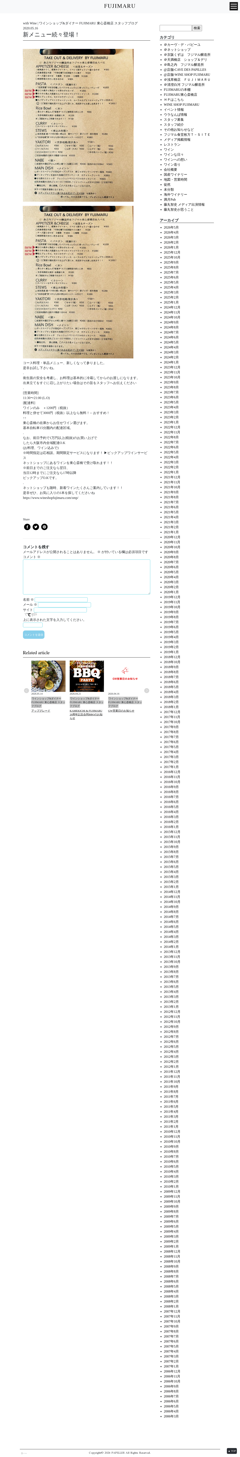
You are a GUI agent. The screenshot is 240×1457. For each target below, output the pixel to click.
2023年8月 (171, 387)
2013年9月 (171, 966)
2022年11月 (172, 432)
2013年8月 (171, 971)
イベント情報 (174, 109)
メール (30, 604)
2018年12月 (172, 657)
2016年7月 (171, 797)
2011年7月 (171, 1096)
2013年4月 (171, 991)
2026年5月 (171, 227)
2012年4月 (171, 1051)
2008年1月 (171, 1306)
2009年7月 (171, 1216)
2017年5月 (171, 747)
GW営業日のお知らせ (121, 710)
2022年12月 (172, 427)
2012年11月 (172, 1016)
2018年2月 (171, 702)
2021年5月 (171, 512)
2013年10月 (172, 961)
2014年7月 (171, 917)
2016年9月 (171, 787)
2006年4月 (171, 1411)
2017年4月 (171, 752)
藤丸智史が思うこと (179, 209)
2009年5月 (171, 1226)
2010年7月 (171, 1156)
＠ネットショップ (177, 49)
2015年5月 (171, 867)
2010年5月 (171, 1166)
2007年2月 (171, 1361)
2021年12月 (172, 477)
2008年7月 (171, 1276)
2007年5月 (171, 1346)
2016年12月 (172, 772)
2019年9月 (171, 612)
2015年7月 (171, 857)
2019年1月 (171, 652)
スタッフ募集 (174, 119)
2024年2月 (171, 357)
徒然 (167, 184)
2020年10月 (172, 547)
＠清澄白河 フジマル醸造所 (184, 84)
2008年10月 (172, 1261)
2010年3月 (171, 1176)
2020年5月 (171, 572)
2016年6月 (171, 802)
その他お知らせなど (179, 129)
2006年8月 (171, 1391)
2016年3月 (171, 817)
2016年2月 (171, 822)
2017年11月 (172, 717)
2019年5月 (171, 632)
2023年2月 (171, 417)
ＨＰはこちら (174, 99)
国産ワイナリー (175, 174)
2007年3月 (171, 1356)
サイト (28, 610)
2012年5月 (171, 1046)
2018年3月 (171, 697)
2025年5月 (171, 282)
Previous (26, 690)
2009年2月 (171, 1241)
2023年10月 (172, 377)
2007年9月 (171, 1326)
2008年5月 (171, 1286)
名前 (28, 599)
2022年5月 (171, 452)
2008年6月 (171, 1281)
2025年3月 (171, 292)
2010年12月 (172, 1131)
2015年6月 (171, 862)
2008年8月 (171, 1271)
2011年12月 (172, 1071)
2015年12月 (172, 832)
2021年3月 (171, 522)
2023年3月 (171, 412)
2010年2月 (171, 1181)
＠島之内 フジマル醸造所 (184, 64)
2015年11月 (172, 837)
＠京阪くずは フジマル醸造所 (187, 54)
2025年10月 (172, 257)
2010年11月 (172, 1136)
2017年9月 (171, 727)
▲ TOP (232, 1451)
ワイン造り (172, 164)
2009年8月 (171, 1211)
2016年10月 (172, 782)
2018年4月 (171, 692)
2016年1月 (171, 827)
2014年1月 (171, 947)
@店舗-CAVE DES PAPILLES (185, 69)
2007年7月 (171, 1336)
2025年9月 (171, 262)
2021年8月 (171, 497)
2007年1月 (171, 1366)
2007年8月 (171, 1331)
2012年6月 (171, 1041)
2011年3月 (171, 1116)
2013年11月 (172, 956)
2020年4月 (171, 577)
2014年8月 (171, 912)
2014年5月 (171, 927)
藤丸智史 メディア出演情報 (184, 204)
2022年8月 (171, 437)
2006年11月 (172, 1376)
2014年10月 (172, 902)
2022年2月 (171, 467)
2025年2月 (171, 297)
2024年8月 (171, 327)
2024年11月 (172, 312)
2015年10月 (172, 842)
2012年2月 (171, 1061)
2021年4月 (171, 517)
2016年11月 (172, 777)
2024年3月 (171, 352)
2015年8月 (171, 852)
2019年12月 (172, 597)
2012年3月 (171, 1056)
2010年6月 (171, 1161)
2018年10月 (172, 662)
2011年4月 (171, 1111)
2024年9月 (171, 322)
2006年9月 (171, 1386)
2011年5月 (171, 1106)
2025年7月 (171, 272)
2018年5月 (171, 687)
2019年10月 (172, 607)
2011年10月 (172, 1081)
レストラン (172, 144)
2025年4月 (171, 287)
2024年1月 (171, 362)
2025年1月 (171, 302)
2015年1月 (171, 887)
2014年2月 (171, 942)
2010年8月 (171, 1151)
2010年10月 (172, 1141)
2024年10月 (172, 317)
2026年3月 (171, 237)
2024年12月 (172, 307)
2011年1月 (171, 1126)
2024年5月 (171, 342)
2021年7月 (171, 502)
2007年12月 (172, 1311)
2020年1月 (171, 592)
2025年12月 (172, 252)
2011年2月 (171, 1121)
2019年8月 (171, 617)
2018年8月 (171, 672)
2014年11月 (172, 897)
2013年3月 (171, 996)
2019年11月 (172, 602)
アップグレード (40, 710)
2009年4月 (171, 1231)
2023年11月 (172, 372)
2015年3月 (171, 877)
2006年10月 (172, 1381)
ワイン (169, 149)
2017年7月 (171, 737)
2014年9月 (171, 907)
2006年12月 (172, 1371)
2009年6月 (171, 1221)
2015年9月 (171, 847)
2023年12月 (172, 367)
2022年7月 (171, 442)
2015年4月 (171, 872)
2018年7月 (171, 677)
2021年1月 (171, 532)
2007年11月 (172, 1316)
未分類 (169, 189)
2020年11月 (172, 542)
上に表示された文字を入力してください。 (54, 620)
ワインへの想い (175, 159)
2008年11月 (172, 1256)
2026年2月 (171, 242)
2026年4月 (171, 232)
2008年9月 (171, 1266)
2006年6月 (171, 1401)
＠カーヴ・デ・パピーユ (182, 44)
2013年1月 (171, 1006)
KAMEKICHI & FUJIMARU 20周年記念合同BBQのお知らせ (86, 714)
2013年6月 (171, 981)
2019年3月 (171, 642)
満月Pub (170, 199)
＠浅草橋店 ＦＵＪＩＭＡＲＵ (187, 79)
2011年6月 (171, 1101)
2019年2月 (171, 647)
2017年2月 (171, 762)
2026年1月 (171, 247)
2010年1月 (171, 1186)
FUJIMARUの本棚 (177, 89)
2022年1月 (171, 472)
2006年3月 (171, 1416)
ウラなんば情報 (175, 114)
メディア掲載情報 (177, 139)
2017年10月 (172, 722)
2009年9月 (171, 1206)
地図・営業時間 (175, 179)
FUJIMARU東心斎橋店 (180, 94)
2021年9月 (171, 492)
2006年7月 (171, 1396)
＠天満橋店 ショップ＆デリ (187, 59)
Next (146, 690)
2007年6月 (171, 1341)
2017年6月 (171, 742)
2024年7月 (171, 332)
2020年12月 (172, 537)
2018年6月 (171, 682)
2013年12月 (172, 952)
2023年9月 (171, 382)
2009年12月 (172, 1191)
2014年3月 (171, 937)
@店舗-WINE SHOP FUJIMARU (187, 74)
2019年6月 (171, 627)
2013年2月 (171, 1001)
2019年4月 (171, 637)
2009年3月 (171, 1236)
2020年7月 (171, 562)
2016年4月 (171, 812)
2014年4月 (171, 932)
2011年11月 (172, 1076)
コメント (31, 557)
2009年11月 (172, 1196)
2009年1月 (171, 1246)
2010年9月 (171, 1146)
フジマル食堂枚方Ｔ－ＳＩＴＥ (187, 134)
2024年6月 (171, 337)
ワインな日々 (174, 154)
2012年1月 (171, 1066)
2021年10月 (172, 487)
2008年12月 (172, 1251)
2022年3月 (171, 462)
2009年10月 (172, 1201)
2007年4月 (171, 1351)
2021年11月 (172, 482)
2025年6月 (171, 277)
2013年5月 (171, 986)
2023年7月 (171, 392)
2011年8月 (171, 1091)
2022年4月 (171, 457)
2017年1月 (171, 767)
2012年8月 (171, 1031)
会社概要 (170, 169)
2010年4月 (171, 1171)
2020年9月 (171, 552)
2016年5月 (171, 807)
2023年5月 (171, 402)
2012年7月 (171, 1036)
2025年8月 (171, 267)
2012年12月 (172, 1011)
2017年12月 (172, 712)
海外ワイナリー (175, 194)
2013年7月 (171, 976)
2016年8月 (171, 792)
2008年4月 (171, 1291)
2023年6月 (171, 397)
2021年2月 (171, 527)
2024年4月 (171, 347)
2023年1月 (171, 422)
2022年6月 (171, 447)
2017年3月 (171, 757)
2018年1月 (171, 707)
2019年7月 (171, 622)
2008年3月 (171, 1296)
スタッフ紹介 (174, 124)
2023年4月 (171, 407)
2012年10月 (172, 1021)
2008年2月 (171, 1301)
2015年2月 (171, 882)
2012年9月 (171, 1026)
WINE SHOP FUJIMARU (181, 104)
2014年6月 (171, 922)
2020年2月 (171, 587)
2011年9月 (171, 1086)
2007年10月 (172, 1321)
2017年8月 (171, 732)
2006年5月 (171, 1406)
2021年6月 (171, 507)
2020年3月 (171, 582)
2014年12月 (172, 892)
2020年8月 (171, 557)
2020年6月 (171, 567)
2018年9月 (171, 667)
